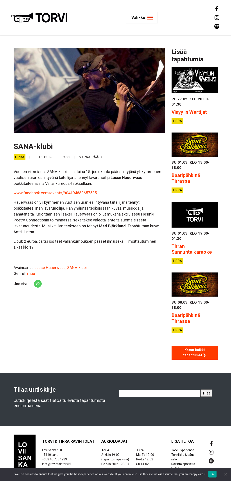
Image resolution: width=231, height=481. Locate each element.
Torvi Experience (182, 450)
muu (31, 273)
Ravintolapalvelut (183, 464)
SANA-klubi (77, 267)
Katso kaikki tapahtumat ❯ (194, 352)
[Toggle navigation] (143, 17)
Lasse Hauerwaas (50, 267)
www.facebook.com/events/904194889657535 (55, 193)
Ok (212, 474)
